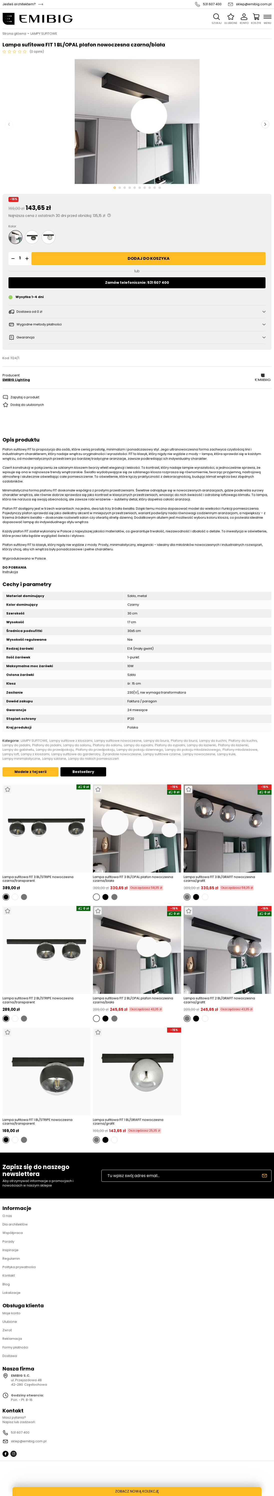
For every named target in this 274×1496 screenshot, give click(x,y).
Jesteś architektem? (19, 4)
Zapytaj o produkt (24, 397)
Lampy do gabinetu (18, 750)
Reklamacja (12, 1338)
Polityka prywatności (19, 1267)
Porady (8, 1241)
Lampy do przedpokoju (55, 750)
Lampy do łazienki (201, 745)
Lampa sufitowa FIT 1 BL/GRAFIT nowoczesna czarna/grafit (128, 1122)
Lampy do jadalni (16, 745)
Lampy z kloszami (35, 754)
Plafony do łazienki (233, 745)
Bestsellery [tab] (83, 771)
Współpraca (12, 1232)
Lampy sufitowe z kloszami (70, 741)
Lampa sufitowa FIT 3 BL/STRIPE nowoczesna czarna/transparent (37, 879)
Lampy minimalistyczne (21, 758)
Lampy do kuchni (213, 741)
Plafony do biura (184, 741)
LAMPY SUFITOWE (43, 33)
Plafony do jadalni (46, 745)
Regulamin (11, 1258)
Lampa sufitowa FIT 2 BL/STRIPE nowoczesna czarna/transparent (37, 1000)
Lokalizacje (11, 1292)
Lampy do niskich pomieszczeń (93, 758)
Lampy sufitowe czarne (162, 754)
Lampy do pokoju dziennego (140, 750)
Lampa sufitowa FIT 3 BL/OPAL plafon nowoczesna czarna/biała (133, 879)
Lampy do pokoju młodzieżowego (193, 750)
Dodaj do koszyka (149, 258)
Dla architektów (15, 1224)
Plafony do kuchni (243, 741)
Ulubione (9, 1321)
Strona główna (14, 33)
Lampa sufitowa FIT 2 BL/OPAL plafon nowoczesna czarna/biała (133, 1000)
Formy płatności (15, 1347)
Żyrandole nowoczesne (121, 754)
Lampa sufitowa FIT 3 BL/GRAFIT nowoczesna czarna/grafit (219, 879)
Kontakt (8, 1275)
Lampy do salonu (77, 745)
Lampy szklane (54, 758)
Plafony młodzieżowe (240, 750)
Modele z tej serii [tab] (30, 771)
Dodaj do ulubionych (27, 404)
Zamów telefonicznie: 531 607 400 (137, 282)
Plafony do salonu (107, 745)
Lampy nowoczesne (199, 754)
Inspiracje (10, 1250)
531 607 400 (212, 4)
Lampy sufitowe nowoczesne (118, 741)
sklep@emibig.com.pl (254, 4)
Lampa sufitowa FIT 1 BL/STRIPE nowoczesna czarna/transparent (37, 1122)
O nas (7, 1215)
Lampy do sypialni (138, 745)
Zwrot (7, 1330)
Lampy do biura (156, 741)
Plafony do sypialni (170, 745)
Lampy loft (10, 754)
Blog (6, 1284)
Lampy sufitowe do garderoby (75, 754)
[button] (12, 258)
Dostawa (9, 1355)
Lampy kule (226, 754)
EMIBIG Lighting (16, 380)
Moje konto (11, 1313)
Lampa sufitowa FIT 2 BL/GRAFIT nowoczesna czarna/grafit (219, 1000)
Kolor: (12, 226)
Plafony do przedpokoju (95, 750)
